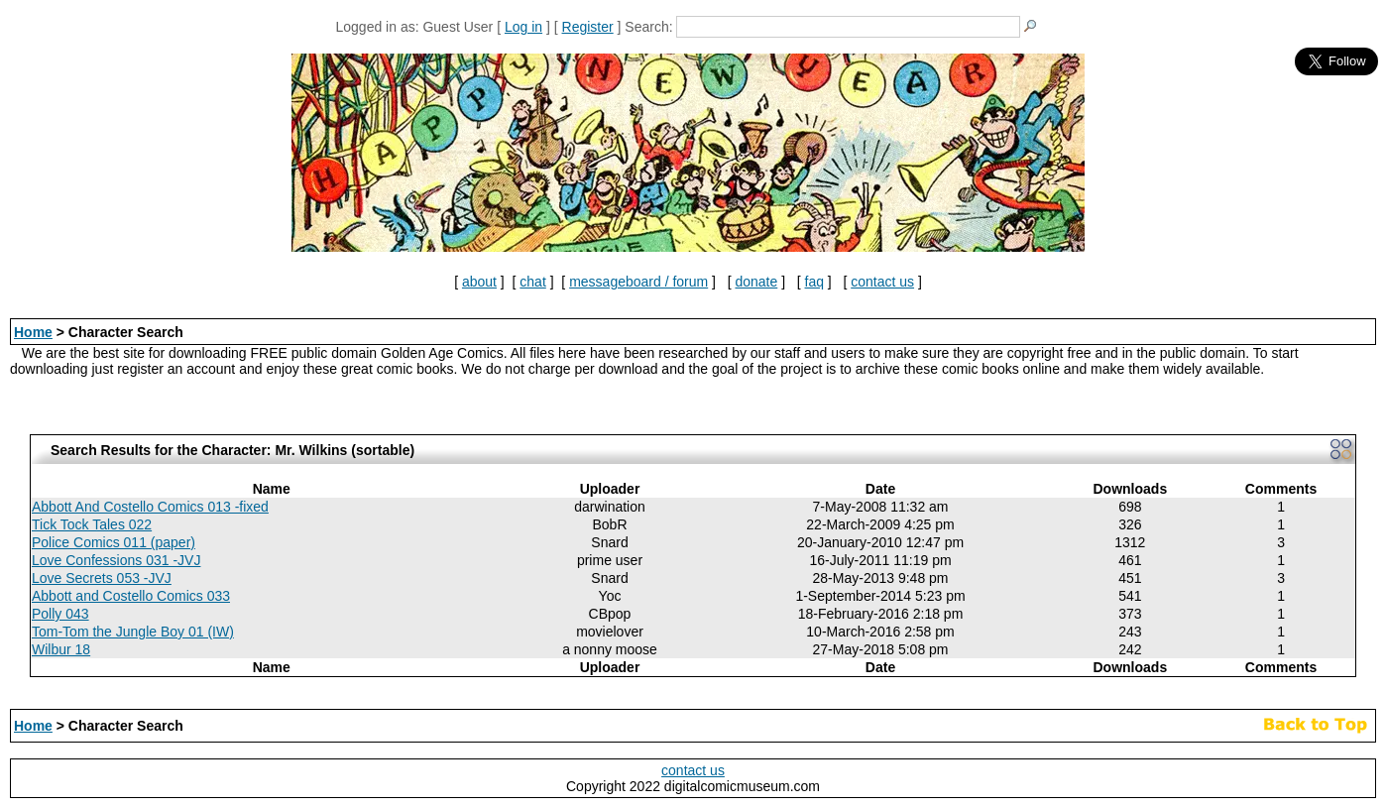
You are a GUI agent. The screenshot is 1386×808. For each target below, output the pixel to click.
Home (33, 332)
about (479, 281)
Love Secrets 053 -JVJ (102, 578)
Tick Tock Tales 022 (92, 524)
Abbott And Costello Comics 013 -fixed (150, 507)
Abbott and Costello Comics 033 (131, 596)
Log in (523, 27)
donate (756, 281)
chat (532, 281)
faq (814, 281)
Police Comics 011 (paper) (113, 542)
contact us (882, 281)
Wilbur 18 (61, 649)
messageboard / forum (638, 281)
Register (588, 27)
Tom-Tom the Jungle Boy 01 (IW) (133, 631)
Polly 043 (60, 614)
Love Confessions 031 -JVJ (116, 560)
